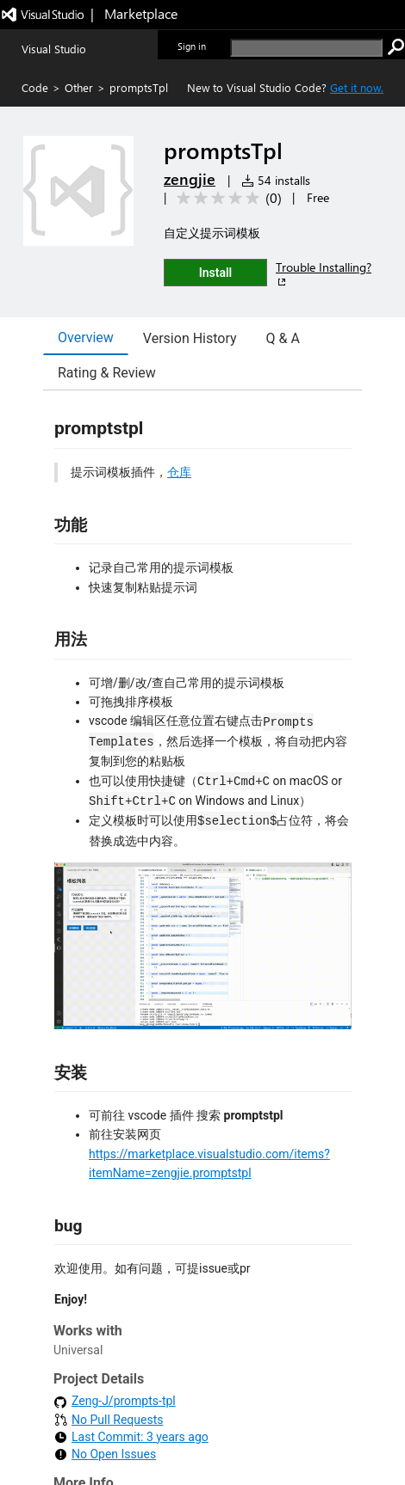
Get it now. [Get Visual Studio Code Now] (356, 87)
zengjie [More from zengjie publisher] (189, 179)
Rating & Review (107, 373)
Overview (86, 337)
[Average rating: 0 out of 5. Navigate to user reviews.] (226, 198)
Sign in (192, 46)
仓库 (179, 472)
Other (79, 87)
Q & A (283, 338)
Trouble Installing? (323, 274)
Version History (190, 338)
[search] (306, 48)
